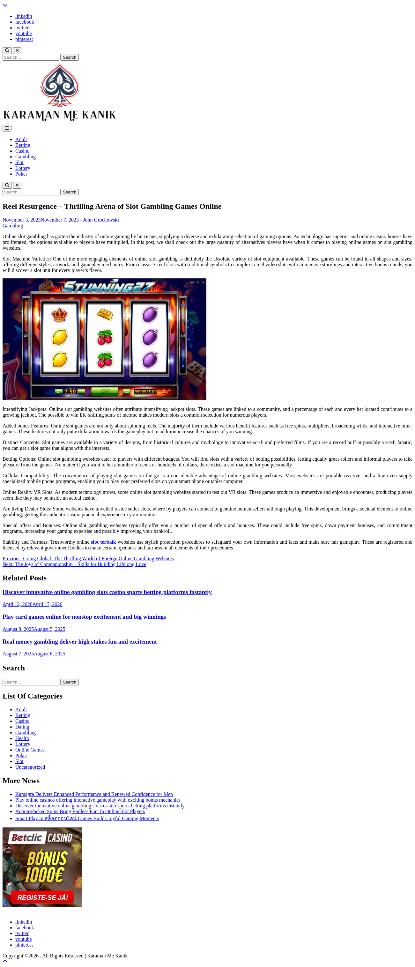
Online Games (30, 749)
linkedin (23, 16)
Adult (21, 139)
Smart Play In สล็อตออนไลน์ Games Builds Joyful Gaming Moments (87, 818)
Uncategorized (30, 767)
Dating (22, 726)
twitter (22, 27)
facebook (24, 22)
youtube (23, 33)
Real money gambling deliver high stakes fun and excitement (80, 641)
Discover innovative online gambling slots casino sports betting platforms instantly (107, 592)
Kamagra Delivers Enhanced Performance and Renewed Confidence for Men (94, 794)
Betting (22, 145)
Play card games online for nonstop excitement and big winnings (84, 616)
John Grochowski (101, 220)
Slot (19, 162)
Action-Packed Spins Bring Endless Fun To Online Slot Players (80, 811)
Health (22, 738)
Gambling (25, 156)
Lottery (22, 168)
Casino (22, 151)
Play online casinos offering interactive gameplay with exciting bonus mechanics (98, 800)
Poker (21, 174)
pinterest (24, 39)
